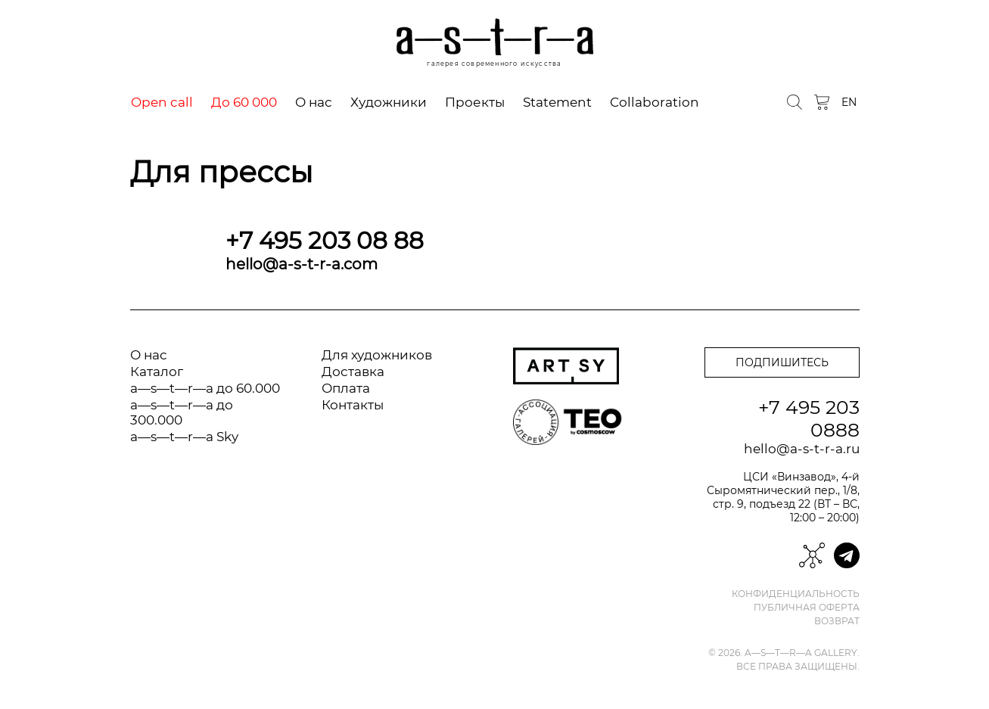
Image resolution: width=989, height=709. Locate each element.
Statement (557, 102)
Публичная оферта (807, 607)
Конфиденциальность (796, 594)
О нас (313, 102)
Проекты (475, 102)
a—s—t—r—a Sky (184, 436)
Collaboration (654, 102)
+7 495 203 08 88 (324, 240)
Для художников (377, 354)
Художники (388, 102)
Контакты (353, 404)
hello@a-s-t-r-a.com (301, 264)
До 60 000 (244, 102)
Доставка (353, 371)
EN (849, 102)
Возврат (837, 621)
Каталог (156, 371)
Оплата (346, 388)
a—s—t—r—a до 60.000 (205, 388)
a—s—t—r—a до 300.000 (181, 412)
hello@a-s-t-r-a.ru (802, 448)
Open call (162, 102)
